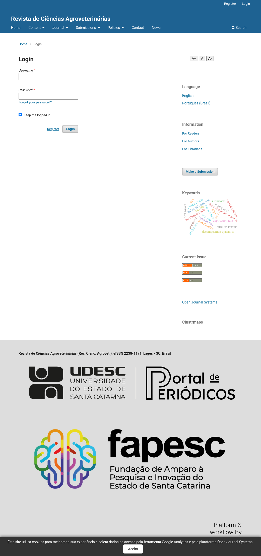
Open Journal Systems (199, 302)
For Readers (191, 133)
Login (246, 4)
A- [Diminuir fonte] (210, 58)
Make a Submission (200, 171)
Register (230, 4)
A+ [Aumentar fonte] (194, 58)
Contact (138, 28)
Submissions (86, 28)
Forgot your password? (35, 102)
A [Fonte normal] (202, 58)
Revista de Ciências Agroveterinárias (60, 18)
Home (16, 28)
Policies (114, 28)
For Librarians (192, 149)
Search (239, 28)
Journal (58, 28)
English (187, 96)
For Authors (190, 141)
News (156, 28)
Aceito (133, 549)
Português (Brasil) (196, 103)
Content (35, 28)
